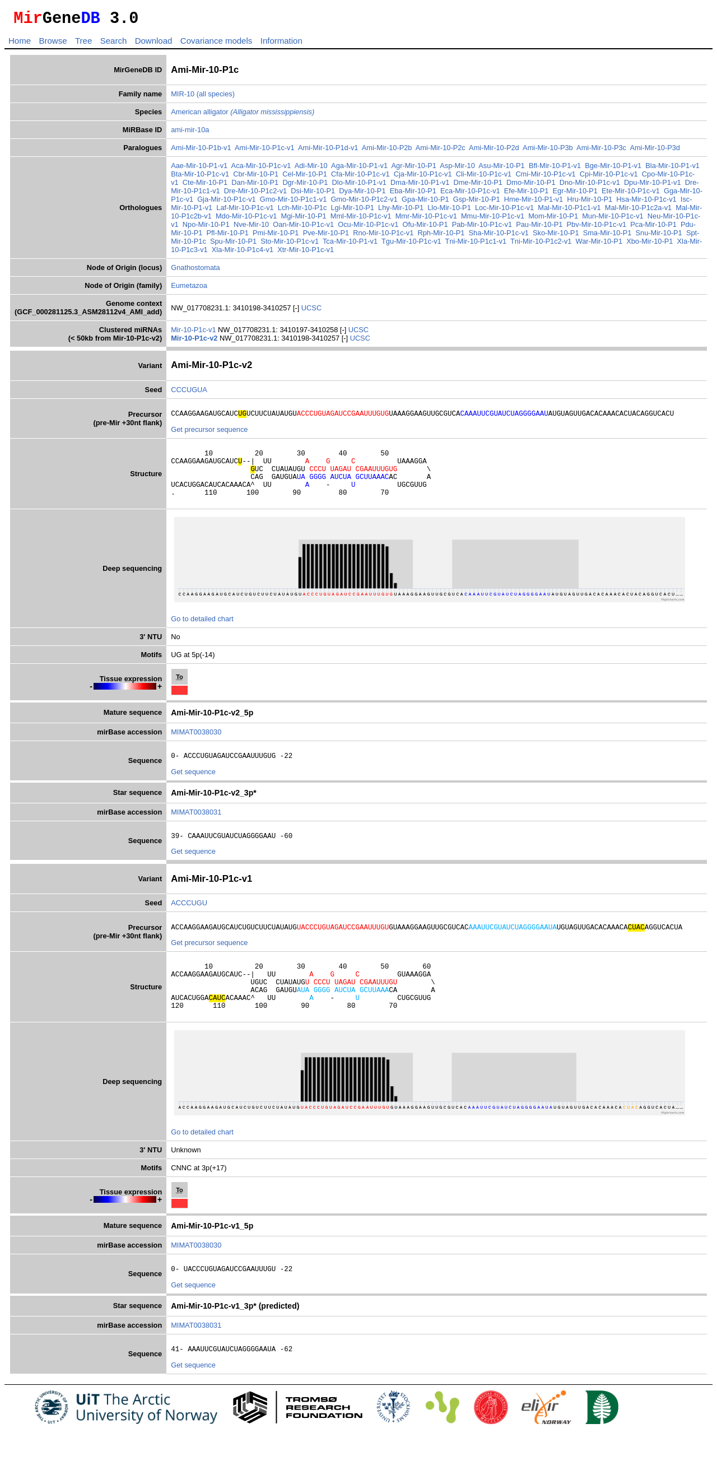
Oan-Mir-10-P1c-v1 (303, 228)
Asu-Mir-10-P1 (501, 169)
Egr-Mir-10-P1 (575, 194)
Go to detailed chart (202, 634)
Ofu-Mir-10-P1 (425, 228)
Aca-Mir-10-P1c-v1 (261, 169)
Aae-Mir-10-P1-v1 (199, 169)
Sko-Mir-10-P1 (556, 236)
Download (154, 44)
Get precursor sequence (209, 434)
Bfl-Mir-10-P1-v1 (555, 169)
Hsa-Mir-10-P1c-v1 (646, 202)
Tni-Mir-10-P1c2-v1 (541, 244)
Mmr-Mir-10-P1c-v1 (426, 219)
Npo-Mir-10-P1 (206, 228)
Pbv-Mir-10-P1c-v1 (597, 228)
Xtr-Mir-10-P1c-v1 (305, 253)
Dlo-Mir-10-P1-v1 (359, 186)
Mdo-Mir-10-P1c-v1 (246, 219)
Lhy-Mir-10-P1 (400, 211)
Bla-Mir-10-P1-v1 (672, 169)
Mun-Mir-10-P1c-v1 (613, 219)
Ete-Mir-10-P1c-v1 (631, 194)
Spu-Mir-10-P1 (233, 244)
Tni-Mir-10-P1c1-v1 (476, 244)
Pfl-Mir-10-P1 (228, 236)
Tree (83, 44)
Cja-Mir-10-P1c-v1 (423, 177)
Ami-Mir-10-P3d (655, 151)
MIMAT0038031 (196, 829)
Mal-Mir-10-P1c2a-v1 (638, 211)
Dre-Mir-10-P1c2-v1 (255, 194)
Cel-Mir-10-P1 (304, 177)
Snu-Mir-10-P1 (659, 236)
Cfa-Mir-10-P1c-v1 (360, 177)
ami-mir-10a (190, 133)
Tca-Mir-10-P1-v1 (350, 244)
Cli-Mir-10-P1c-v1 (484, 177)
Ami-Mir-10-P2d (494, 151)
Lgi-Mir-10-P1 (352, 211)
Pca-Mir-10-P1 (653, 228)
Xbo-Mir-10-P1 (649, 244)
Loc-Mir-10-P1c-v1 (504, 211)
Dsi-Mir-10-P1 (313, 194)
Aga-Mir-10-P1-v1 (359, 169)
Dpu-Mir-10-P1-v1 (652, 186)
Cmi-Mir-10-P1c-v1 (545, 177)
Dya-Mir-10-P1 (362, 194)
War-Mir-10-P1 (599, 244)
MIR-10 (182, 97)
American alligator (242, 115)
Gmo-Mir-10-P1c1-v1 (293, 202)
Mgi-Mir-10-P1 (304, 219)
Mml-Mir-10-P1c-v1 (361, 219)
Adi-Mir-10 (311, 169)
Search (113, 44)
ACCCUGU (189, 921)
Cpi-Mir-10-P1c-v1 (609, 177)
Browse (53, 44)
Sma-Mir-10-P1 (607, 236)
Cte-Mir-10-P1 (205, 186)
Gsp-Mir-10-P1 (476, 202)
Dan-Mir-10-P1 (254, 186)
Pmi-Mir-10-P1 (276, 236)
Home (19, 44)
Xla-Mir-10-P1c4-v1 (242, 253)
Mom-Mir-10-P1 (553, 219)
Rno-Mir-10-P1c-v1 (383, 236)
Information (281, 44)
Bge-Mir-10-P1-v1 (613, 169)
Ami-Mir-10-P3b (548, 151)
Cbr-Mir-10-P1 (255, 177)
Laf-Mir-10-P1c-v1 (244, 211)
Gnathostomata (195, 271)
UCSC (311, 311)
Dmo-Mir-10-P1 (530, 186)
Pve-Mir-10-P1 (326, 236)
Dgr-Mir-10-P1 (305, 186)
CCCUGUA (189, 393)
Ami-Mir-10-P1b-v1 (201, 151)
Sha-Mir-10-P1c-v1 (499, 236)
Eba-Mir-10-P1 (413, 194)
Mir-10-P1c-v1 (194, 333)
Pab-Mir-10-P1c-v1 (482, 228)
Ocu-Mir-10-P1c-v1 (368, 228)
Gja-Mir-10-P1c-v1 (226, 202)
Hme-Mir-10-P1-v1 (533, 202)
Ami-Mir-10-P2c (440, 151)
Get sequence (193, 788)
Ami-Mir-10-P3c (601, 151)
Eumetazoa (189, 289)
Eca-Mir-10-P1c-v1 (470, 194)
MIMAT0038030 (196, 747)
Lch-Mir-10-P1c (302, 211)
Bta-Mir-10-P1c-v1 (200, 177)
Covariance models (216, 44)
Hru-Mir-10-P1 (589, 202)
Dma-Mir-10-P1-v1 (419, 186)
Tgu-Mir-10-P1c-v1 (411, 244)
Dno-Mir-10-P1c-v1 (590, 186)
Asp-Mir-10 (457, 169)
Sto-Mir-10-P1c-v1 (289, 244)
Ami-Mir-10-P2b (387, 151)
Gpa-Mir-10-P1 (425, 202)
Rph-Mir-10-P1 (440, 236)
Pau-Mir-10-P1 (539, 228)
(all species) (216, 97)
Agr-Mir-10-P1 (414, 169)
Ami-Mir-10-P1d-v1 (328, 151)
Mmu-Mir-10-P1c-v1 (492, 219)
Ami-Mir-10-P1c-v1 (265, 151)
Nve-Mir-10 (251, 228)
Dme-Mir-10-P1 (477, 186)
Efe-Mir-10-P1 (526, 194)
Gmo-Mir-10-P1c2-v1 (363, 202)
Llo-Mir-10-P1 (449, 211)
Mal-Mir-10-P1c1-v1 (569, 211)
